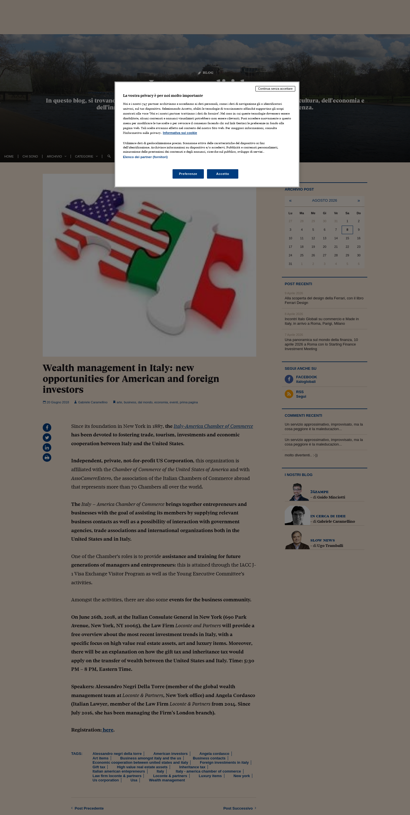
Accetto (222, 173)
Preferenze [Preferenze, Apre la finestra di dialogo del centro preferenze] (188, 173)
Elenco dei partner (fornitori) (145, 157)
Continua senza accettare (275, 88)
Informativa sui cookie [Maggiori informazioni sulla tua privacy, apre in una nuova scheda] (180, 132)
